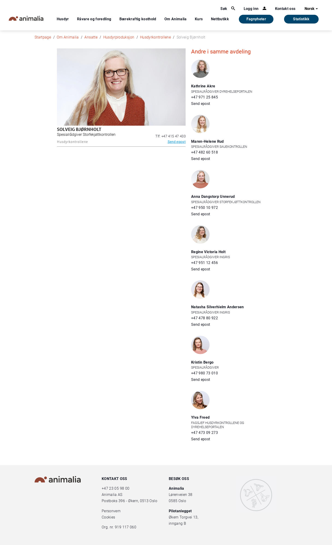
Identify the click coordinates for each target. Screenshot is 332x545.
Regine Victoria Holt (208, 252)
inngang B (177, 523)
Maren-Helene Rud (207, 141)
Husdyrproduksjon (118, 37)
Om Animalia (175, 19)
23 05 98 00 (119, 488)
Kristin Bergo (202, 362)
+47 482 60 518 (204, 152)
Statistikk (301, 19)
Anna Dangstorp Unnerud (213, 196)
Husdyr (63, 19)
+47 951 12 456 (204, 263)
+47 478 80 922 (204, 318)
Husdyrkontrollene (155, 37)
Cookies (108, 517)
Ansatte (90, 37)
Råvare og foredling (94, 19)
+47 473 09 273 (204, 432)
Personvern (111, 511)
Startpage (43, 37)
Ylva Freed (200, 417)
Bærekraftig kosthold (137, 19)
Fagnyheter (256, 19)
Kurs (199, 19)
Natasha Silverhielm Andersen (217, 307)
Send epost (177, 142)
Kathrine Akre (203, 86)
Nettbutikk (220, 19)
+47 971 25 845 (204, 97)
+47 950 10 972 (204, 207)
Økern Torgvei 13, (184, 517)
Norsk (312, 8)
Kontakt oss (285, 8)
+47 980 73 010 (204, 373)
